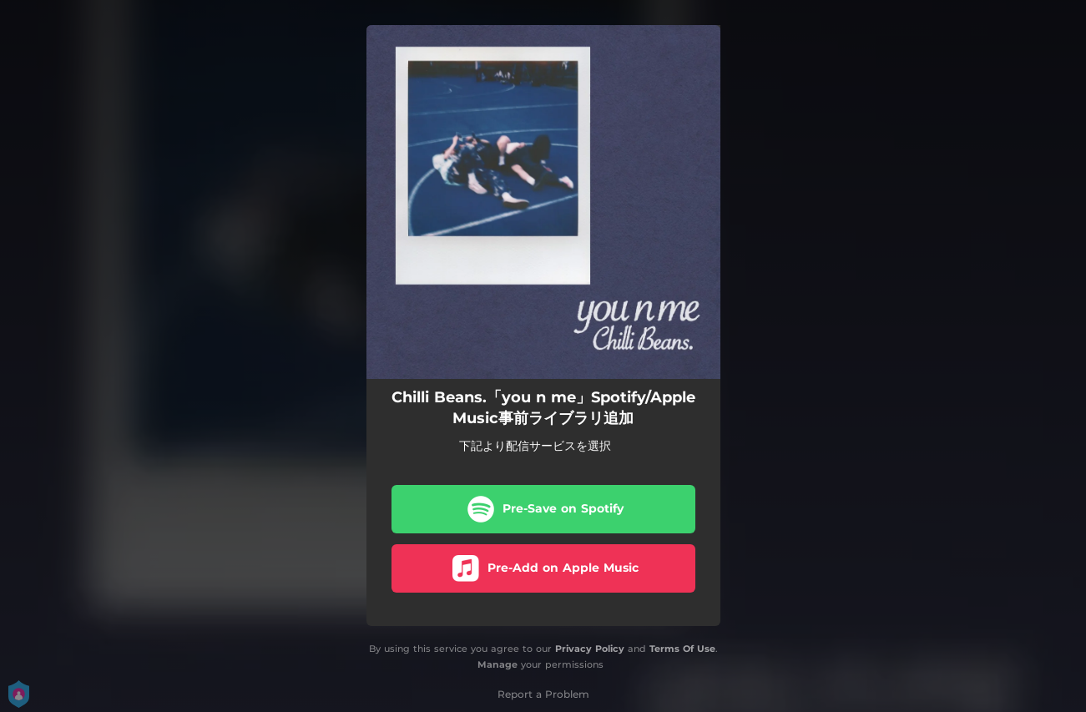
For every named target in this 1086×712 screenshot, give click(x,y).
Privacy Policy (589, 648)
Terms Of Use (682, 648)
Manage (497, 664)
